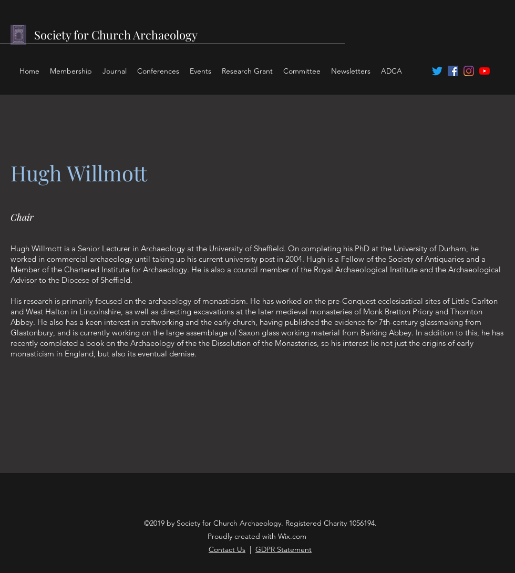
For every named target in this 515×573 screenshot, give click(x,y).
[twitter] (437, 71)
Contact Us (227, 549)
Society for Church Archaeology (116, 35)
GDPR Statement (283, 549)
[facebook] (453, 71)
